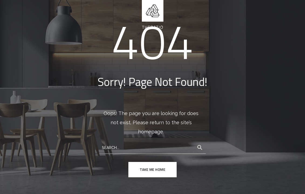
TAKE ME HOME (152, 169)
